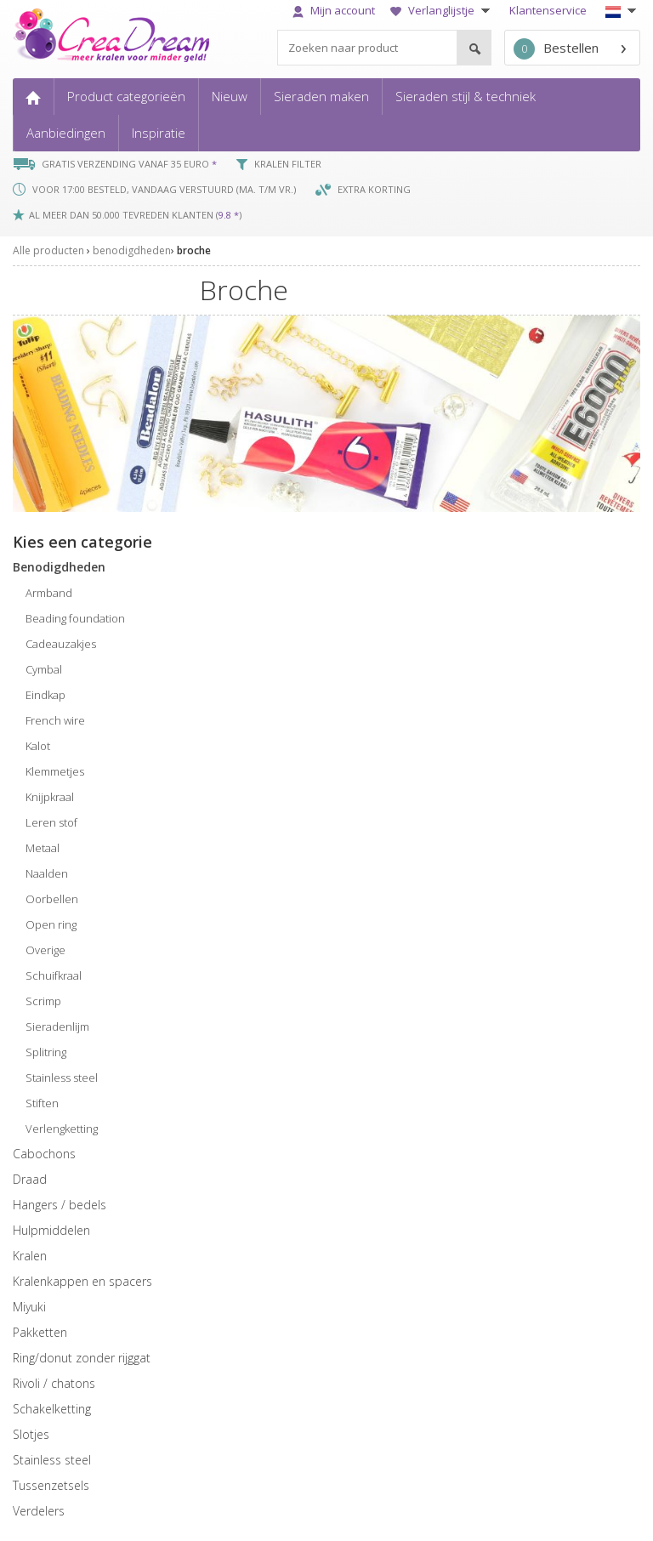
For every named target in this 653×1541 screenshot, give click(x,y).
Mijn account (333, 10)
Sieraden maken (321, 96)
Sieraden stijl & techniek (465, 96)
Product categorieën (126, 96)
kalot (38, 745)
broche (194, 250)
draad (30, 1179)
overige (45, 950)
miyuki (29, 1307)
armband (49, 592)
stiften (42, 1103)
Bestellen (556, 49)
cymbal (44, 669)
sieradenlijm (57, 1026)
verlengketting (62, 1128)
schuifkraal (54, 975)
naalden (47, 873)
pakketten (40, 1332)
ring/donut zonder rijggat (81, 1358)
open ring (51, 924)
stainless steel (62, 1077)
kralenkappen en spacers (82, 1281)
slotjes (31, 1434)
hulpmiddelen (51, 1230)
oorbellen (52, 899)
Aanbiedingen (65, 132)
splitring (46, 1052)
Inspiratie (158, 132)
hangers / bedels (59, 1205)
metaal (43, 848)
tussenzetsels (51, 1485)
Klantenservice (548, 10)
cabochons (44, 1154)
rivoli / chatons (54, 1383)
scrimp (43, 1001)
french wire (55, 720)
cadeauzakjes (61, 643)
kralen (30, 1256)
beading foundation (75, 618)
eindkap (45, 694)
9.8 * (229, 214)
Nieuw (229, 96)
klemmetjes (55, 771)
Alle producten (48, 250)
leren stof (51, 822)
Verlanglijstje (442, 10)
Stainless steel (52, 1460)
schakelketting (52, 1409)
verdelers (39, 1511)
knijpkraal (50, 797)
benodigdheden (132, 250)
